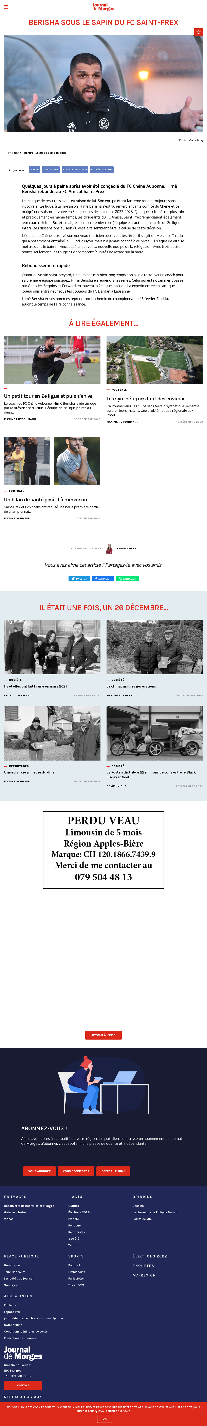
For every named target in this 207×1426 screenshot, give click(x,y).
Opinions (143, 1197)
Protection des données (21, 1338)
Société (73, 1238)
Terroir (73, 1245)
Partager (129, 578)
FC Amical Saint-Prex (75, 169)
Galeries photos (15, 1212)
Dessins (138, 1206)
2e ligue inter (51, 169)
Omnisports (76, 1272)
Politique (74, 1225)
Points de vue (142, 1219)
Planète (73, 1219)
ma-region (144, 1275)
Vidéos (9, 1219)
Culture (73, 1206)
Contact (23, 1385)
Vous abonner (39, 1171)
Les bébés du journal (18, 1278)
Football (74, 1265)
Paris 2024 (76, 1278)
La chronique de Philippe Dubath (155, 1212)
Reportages (76, 1232)
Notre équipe (13, 1325)
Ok (104, 1419)
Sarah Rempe (24, 153)
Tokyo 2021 (76, 1285)
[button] (6, 7)
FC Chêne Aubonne (102, 169)
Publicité (10, 1305)
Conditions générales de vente (26, 1331)
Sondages (11, 1285)
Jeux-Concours (14, 1272)
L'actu (75, 1197)
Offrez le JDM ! (113, 1171)
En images (15, 1197)
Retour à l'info (103, 1035)
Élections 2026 (79, 1212)
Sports (76, 1256)
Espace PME (12, 1312)
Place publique (21, 1256)
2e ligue (34, 169)
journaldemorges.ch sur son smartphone (33, 1318)
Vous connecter (76, 1171)
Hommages (12, 1265)
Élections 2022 (150, 1256)
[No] (202, 1414)
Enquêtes (143, 1266)
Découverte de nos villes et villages (29, 1206)
